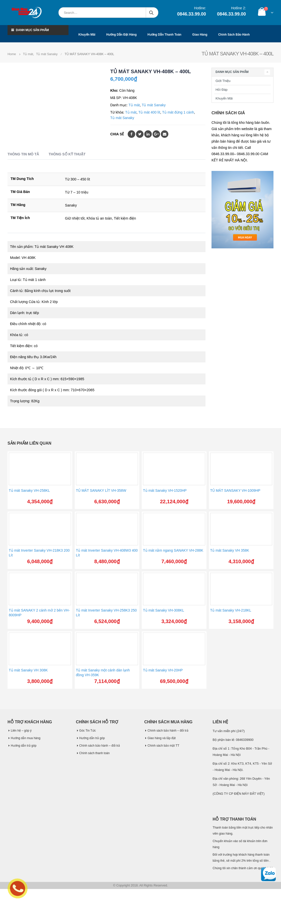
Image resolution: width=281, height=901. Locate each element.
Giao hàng (199, 34)
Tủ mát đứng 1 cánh (178, 112)
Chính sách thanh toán (95, 753)
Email (164, 134)
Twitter (140, 134)
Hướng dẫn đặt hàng (121, 34)
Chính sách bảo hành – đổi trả (100, 745)
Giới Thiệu (223, 81)
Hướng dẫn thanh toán (164, 34)
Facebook (131, 134)
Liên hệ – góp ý (21, 730)
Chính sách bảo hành (234, 34)
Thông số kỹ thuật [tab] (67, 154)
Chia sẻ (117, 134)
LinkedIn (148, 134)
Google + (156, 134)
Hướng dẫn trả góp (24, 745)
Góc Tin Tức (88, 730)
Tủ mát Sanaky (154, 105)
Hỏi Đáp (222, 89)
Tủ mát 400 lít (149, 112)
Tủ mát (134, 105)
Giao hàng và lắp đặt (162, 738)
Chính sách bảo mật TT (164, 745)
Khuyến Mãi (224, 98)
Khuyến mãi (87, 34)
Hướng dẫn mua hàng (26, 738)
